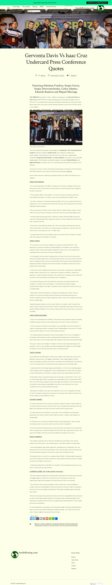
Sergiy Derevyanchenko (69, 522)
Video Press (74, 556)
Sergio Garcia (54, 522)
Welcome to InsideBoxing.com (97, 3)
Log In (23, 6)
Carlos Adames (46, 520)
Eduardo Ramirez (58, 520)
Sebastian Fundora (42, 522)
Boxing (73, 72)
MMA (73, 559)
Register (15, 6)
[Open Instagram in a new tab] (99, 580)
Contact (73, 562)
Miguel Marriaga (72, 520)
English (30, 7)
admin (43, 72)
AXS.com (69, 168)
